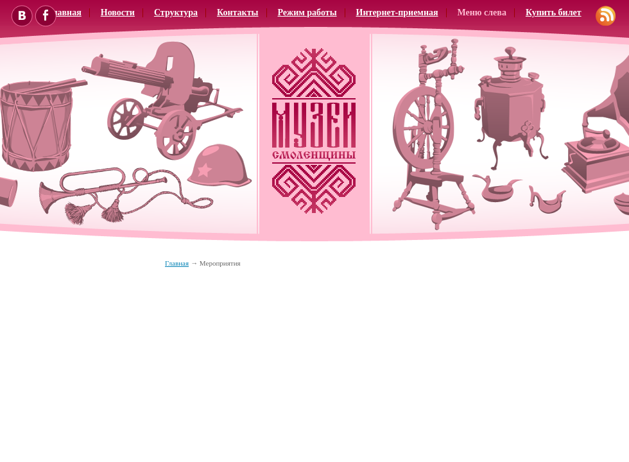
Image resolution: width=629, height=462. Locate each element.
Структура (176, 12)
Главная (177, 263)
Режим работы (307, 12)
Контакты (237, 12)
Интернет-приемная (397, 12)
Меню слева (482, 12)
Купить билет (554, 12)
